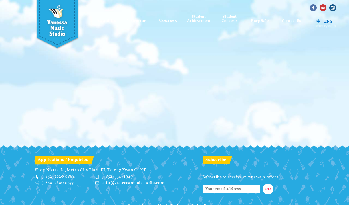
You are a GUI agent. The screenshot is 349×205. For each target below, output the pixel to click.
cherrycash (326, 26)
